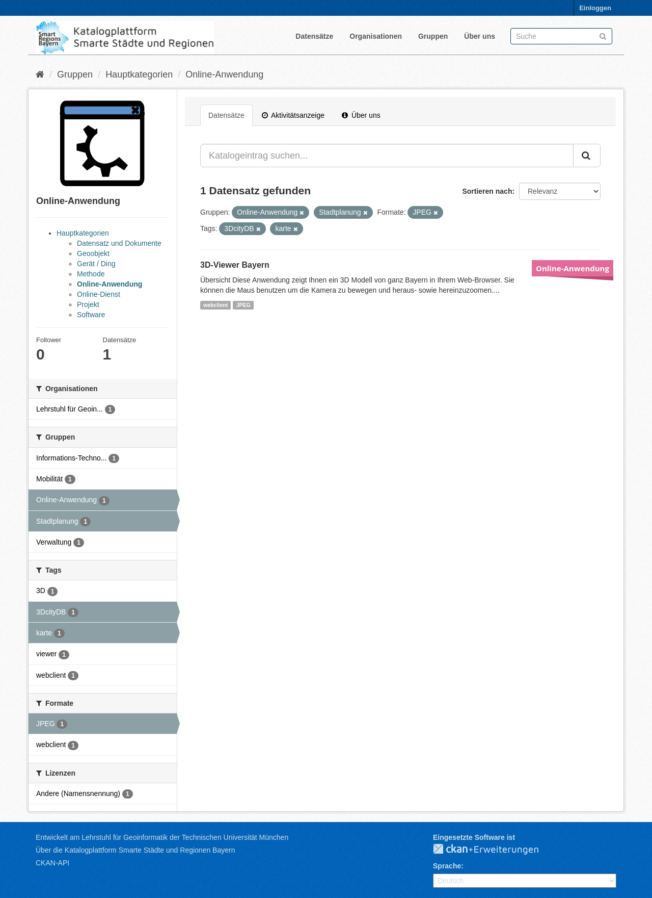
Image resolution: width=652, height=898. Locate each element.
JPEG (243, 305)
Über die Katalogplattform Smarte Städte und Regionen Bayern (135, 850)
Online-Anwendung (224, 74)
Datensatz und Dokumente (119, 243)
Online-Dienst (98, 294)
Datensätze (314, 36)
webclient (215, 305)
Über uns (479, 36)
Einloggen (595, 8)
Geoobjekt (93, 253)
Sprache (447, 866)
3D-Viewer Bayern (234, 265)
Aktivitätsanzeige (293, 115)
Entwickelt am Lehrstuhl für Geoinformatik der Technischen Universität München (162, 837)
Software (91, 315)
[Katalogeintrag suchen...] (387, 155)
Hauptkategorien (139, 74)
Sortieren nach (487, 191)
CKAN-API (52, 863)
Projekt (88, 304)
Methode (90, 274)
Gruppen (433, 36)
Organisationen (375, 36)
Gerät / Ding (96, 264)
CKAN (494, 849)
